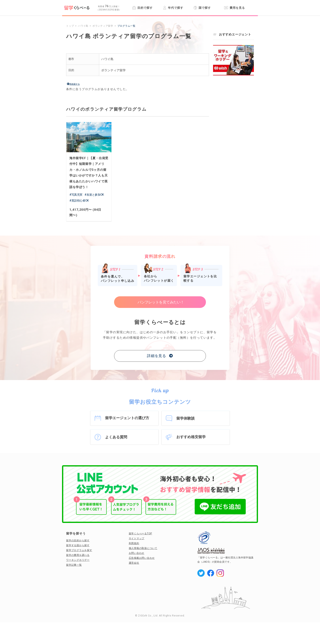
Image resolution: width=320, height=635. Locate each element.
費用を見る (234, 8)
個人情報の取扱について (143, 548)
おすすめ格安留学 (191, 437)
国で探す (202, 8)
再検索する (75, 84)
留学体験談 (185, 418)
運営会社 (134, 562)
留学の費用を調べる (78, 555)
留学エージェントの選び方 (127, 418)
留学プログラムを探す (79, 550)
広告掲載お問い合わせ (142, 558)
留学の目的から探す (78, 540)
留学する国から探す (78, 545)
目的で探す (142, 8)
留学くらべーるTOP (140, 533)
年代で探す (173, 8)
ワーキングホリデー (78, 560)
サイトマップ (136, 538)
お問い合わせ (136, 553)
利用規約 (134, 543)
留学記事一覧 (74, 564)
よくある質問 (116, 437)
